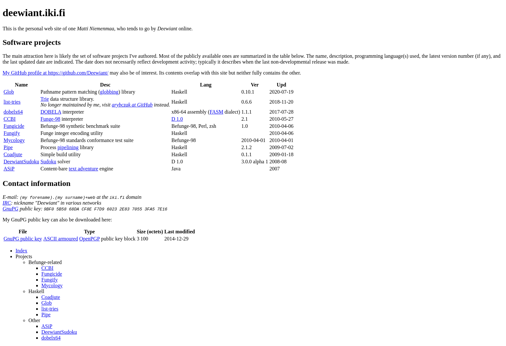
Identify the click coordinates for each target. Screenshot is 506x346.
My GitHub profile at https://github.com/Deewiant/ (56, 73)
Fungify (12, 133)
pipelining (68, 147)
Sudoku (48, 161)
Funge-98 (50, 119)
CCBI (10, 119)
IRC (7, 203)
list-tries (12, 102)
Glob (9, 92)
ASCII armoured (60, 238)
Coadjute (13, 154)
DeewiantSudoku (21, 161)
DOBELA (50, 112)
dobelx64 (13, 112)
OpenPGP (89, 238)
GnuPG (10, 208)
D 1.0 (177, 119)
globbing (109, 92)
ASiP (9, 168)
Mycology (14, 140)
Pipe (8, 147)
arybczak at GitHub (132, 104)
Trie (44, 99)
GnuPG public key (23, 238)
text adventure (83, 168)
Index (21, 250)
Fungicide (14, 126)
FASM (216, 112)
